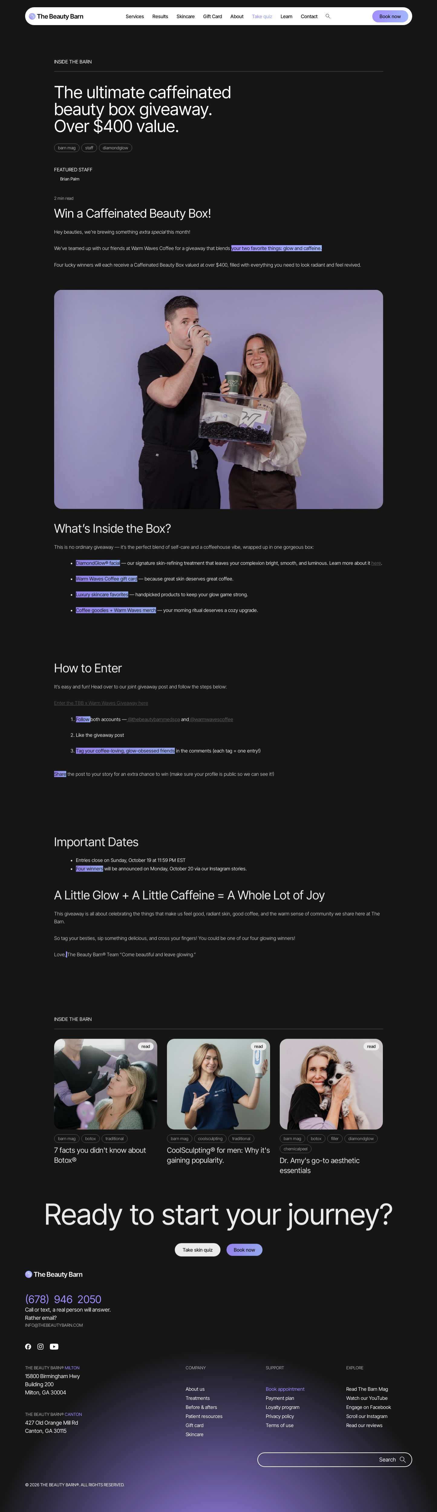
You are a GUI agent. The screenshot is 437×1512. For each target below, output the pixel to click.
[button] (135, 16)
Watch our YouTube (367, 1398)
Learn (286, 16)
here (376, 565)
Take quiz (262, 16)
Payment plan (280, 1398)
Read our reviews (364, 1425)
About (236, 16)
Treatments (198, 1398)
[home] (56, 16)
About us (195, 1389)
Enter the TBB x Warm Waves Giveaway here (101, 705)
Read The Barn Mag (367, 1389)
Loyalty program (282, 1407)
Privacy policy (280, 1416)
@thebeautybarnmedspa (153, 722)
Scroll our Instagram (366, 1416)
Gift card (195, 1425)
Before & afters (201, 1407)
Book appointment (285, 1389)
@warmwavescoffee (211, 722)
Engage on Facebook (368, 1407)
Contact (309, 16)
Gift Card (212, 16)
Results (160, 16)
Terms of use (280, 1425)
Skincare (195, 1434)
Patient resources (204, 1416)
